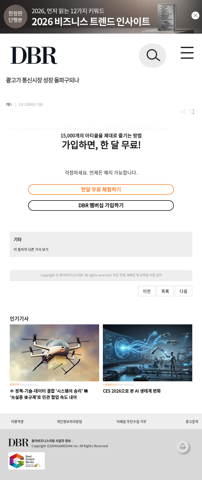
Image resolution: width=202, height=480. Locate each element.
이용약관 (17, 421)
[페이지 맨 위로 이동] (184, 448)
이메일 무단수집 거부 (132, 421)
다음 (184, 291)
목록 (165, 291)
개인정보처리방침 (69, 421)
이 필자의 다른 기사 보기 (31, 249)
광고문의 (192, 421)
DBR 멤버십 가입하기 (101, 205)
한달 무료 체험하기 (101, 189)
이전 (147, 291)
